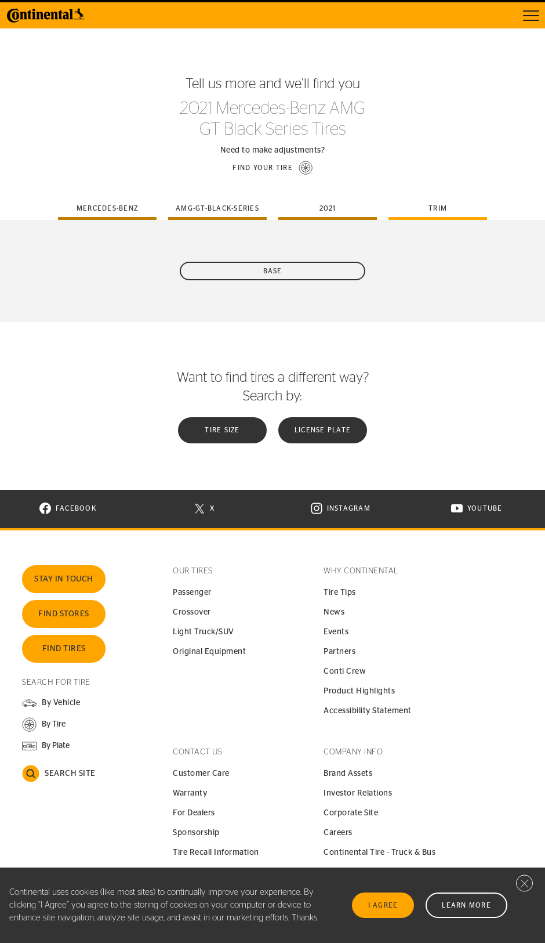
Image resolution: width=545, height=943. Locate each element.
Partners (339, 652)
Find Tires (64, 649)
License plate (323, 430)
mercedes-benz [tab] (107, 208)
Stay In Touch (63, 579)
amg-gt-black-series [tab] (217, 208)
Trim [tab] (437, 208)
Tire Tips (340, 592)
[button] (272, 168)
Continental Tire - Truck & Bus (379, 852)
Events (336, 632)
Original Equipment (209, 652)
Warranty (190, 793)
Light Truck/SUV (203, 632)
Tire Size (222, 430)
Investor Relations (358, 793)
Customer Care (201, 773)
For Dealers (194, 813)
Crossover (192, 612)
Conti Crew (345, 671)
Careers (338, 833)
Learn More (466, 905)
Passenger (192, 592)
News (334, 612)
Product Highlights (359, 691)
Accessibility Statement (368, 711)
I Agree (383, 905)
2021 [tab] (327, 208)
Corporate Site (351, 813)
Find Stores (63, 614)
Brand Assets (348, 773)
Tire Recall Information (216, 852)
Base (272, 271)
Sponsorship (196, 833)
